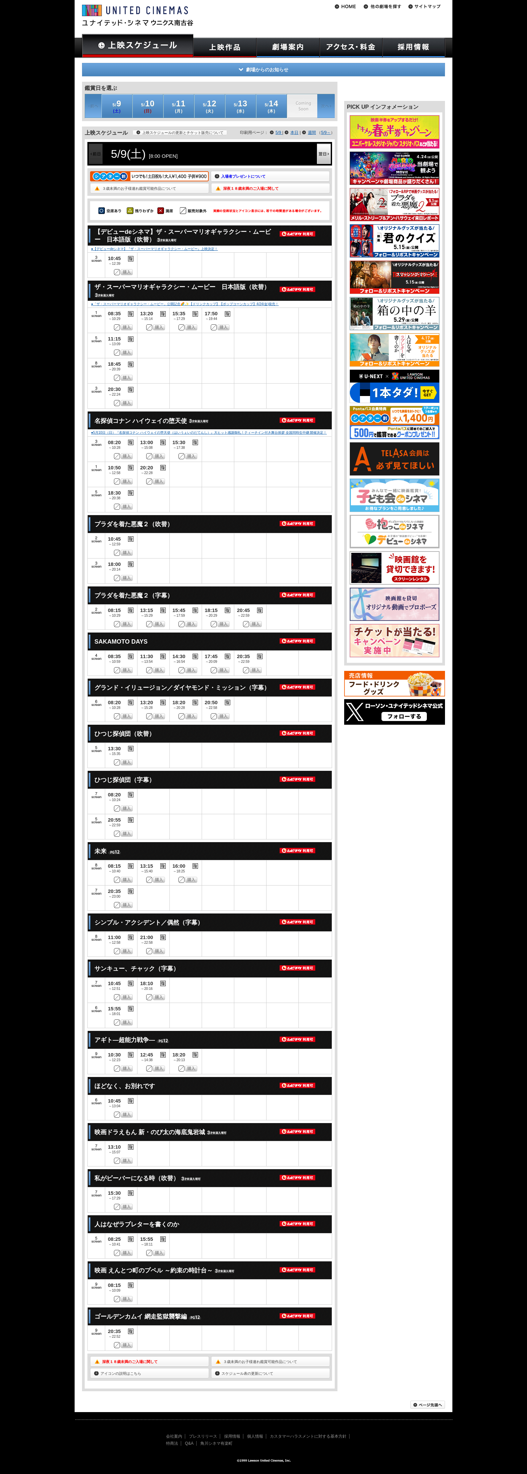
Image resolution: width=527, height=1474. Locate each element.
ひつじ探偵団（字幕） (124, 780)
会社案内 (174, 1436)
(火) (210, 106)
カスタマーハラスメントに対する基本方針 (308, 1436)
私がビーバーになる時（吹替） (136, 1178)
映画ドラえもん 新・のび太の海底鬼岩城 (149, 1132)
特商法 (172, 1443)
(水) (241, 106)
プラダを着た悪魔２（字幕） (133, 595)
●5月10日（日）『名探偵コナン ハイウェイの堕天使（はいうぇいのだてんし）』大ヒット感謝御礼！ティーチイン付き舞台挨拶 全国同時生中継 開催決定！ (209, 432)
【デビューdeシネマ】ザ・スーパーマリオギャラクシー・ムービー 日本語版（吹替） (182, 235)
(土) (117, 106)
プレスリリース (203, 1436)
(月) (179, 106)
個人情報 (255, 1436)
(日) (148, 106)
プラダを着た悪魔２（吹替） (133, 524)
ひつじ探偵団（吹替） (124, 733)
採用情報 (232, 1436)
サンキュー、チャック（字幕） (136, 968)
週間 (312, 132)
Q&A (189, 1443)
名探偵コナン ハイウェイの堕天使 (140, 421)
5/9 (279, 132)
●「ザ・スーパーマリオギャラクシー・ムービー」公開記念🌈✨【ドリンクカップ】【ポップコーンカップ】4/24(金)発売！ (185, 304)
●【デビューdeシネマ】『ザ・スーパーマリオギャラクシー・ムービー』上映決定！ (154, 249)
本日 (294, 132)
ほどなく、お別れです (124, 1086)
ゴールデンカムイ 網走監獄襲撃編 (140, 1316)
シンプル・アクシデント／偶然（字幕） (148, 922)
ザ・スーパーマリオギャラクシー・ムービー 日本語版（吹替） (182, 287)
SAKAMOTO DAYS (121, 641)
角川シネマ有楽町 (216, 1443)
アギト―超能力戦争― (124, 1040)
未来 (100, 851)
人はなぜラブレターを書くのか (136, 1224)
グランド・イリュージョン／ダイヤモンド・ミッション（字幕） (182, 687)
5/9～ (326, 132)
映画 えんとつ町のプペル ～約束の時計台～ (153, 1270)
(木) (272, 106)
